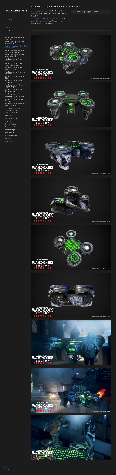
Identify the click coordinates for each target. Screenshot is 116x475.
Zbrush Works (9, 132)
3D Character (9, 138)
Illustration (8, 141)
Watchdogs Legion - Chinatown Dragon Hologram (15, 86)
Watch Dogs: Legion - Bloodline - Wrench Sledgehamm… (15, 51)
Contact (8, 30)
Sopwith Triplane (10, 124)
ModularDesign (10, 130)
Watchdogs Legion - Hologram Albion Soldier (15, 73)
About (7, 27)
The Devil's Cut (10, 127)
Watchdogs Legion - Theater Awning (14, 100)
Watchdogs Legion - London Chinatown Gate (14, 90)
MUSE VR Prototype (11, 118)
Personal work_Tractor (12, 108)
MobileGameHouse (11, 135)
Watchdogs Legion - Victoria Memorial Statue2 (14, 60)
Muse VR (8, 121)
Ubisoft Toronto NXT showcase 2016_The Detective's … (15, 111)
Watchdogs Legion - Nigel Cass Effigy (15, 77)
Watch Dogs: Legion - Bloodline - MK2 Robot (15, 38)
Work (7, 25)
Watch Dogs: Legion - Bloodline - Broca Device (15, 42)
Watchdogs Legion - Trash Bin (15, 97)
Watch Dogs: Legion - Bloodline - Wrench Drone (16, 47)
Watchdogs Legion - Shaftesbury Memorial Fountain (15, 104)
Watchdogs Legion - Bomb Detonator (13, 81)
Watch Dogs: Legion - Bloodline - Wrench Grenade (15, 55)
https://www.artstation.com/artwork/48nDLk (45, 18)
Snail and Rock (9, 115)
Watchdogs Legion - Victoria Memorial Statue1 (14, 68)
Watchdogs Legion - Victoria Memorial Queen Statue (14, 64)
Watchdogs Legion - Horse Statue (16, 94)
